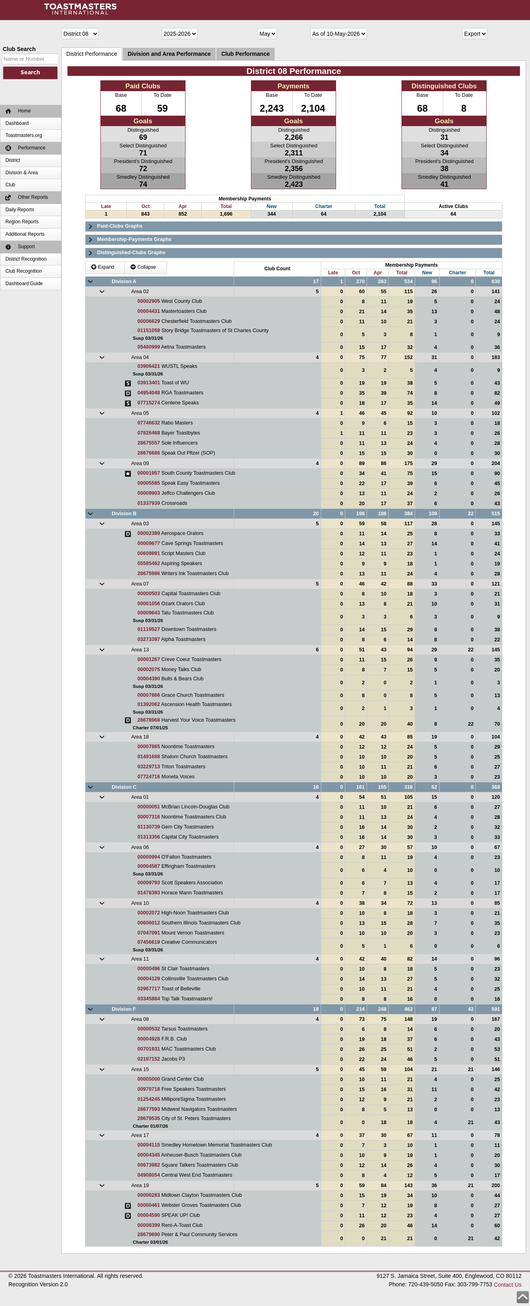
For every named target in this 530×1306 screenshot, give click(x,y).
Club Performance (245, 54)
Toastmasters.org (23, 135)
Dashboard (17, 123)
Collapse (143, 267)
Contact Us (508, 1285)
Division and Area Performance (169, 54)
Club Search (19, 49)
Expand (102, 267)
